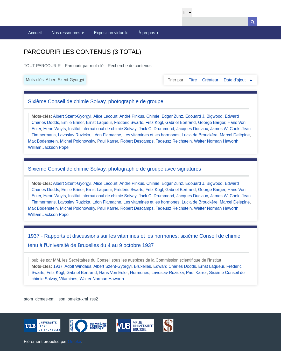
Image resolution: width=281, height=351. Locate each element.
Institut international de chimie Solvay (102, 129)
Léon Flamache (107, 135)
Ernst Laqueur (99, 122)
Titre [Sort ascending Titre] (193, 80)
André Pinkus (132, 116)
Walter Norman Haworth (216, 141)
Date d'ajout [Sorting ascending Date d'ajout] (235, 80)
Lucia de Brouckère (199, 135)
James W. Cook (224, 129)
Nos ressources (66, 33)
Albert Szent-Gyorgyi (72, 116)
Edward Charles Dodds (174, 266)
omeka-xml (78, 299)
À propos (146, 33)
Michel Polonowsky (77, 141)
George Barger (211, 122)
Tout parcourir (42, 66)
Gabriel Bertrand (180, 122)
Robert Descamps (136, 141)
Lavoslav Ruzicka (74, 135)
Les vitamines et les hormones (151, 135)
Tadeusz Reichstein (174, 141)
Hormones (139, 272)
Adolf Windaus (78, 266)
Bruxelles (142, 266)
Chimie (152, 116)
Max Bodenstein (43, 141)
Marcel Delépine (235, 135)
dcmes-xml (45, 299)
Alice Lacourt (105, 116)
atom (28, 299)
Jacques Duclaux (192, 129)
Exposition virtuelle (111, 33)
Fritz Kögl (154, 122)
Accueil (35, 33)
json (61, 299)
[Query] (219, 21)
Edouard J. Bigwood (203, 116)
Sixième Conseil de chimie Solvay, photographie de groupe (95, 101)
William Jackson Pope (48, 147)
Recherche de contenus (129, 66)
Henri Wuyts (54, 129)
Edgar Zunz (172, 116)
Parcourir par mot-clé (84, 66)
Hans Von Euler (113, 272)
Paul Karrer (107, 141)
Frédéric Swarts (128, 122)
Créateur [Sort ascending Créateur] (211, 80)
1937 (57, 266)
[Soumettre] (252, 21)
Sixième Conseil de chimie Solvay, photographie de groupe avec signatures (114, 169)
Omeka (74, 341)
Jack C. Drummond (156, 129)
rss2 (94, 299)
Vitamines (68, 279)
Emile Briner (72, 122)
